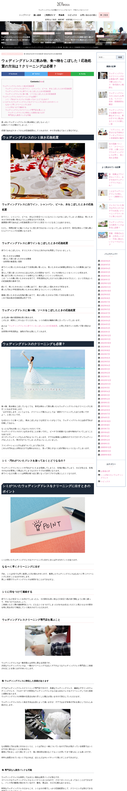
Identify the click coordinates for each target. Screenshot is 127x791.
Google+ (60, 74)
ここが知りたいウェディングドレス (12, 54)
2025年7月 (105, 302)
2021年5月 (105, 387)
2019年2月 (105, 399)
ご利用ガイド (49, 15)
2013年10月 (106, 421)
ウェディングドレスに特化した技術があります (26, 113)
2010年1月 (105, 443)
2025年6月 (105, 305)
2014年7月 (105, 414)
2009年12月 (106, 447)
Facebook (14, 74)
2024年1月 (105, 332)
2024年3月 (105, 324)
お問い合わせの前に (88, 15)
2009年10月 (106, 455)
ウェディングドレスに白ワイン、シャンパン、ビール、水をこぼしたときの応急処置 (38, 89)
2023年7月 (105, 354)
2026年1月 (105, 279)
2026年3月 (105, 272)
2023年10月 (106, 343)
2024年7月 (105, 313)
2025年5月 (105, 309)
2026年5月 (105, 264)
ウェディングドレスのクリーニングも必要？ (20, 97)
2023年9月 (105, 346)
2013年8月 (105, 425)
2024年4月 (105, 320)
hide (41, 82)
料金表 (61, 15)
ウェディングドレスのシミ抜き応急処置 (18, 86)
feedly (83, 74)
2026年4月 (105, 268)
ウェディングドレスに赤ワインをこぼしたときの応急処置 (28, 91)
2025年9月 (105, 294)
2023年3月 (105, 369)
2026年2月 (105, 276)
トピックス (72, 15)
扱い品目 (37, 15)
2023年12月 (106, 335)
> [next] (123, 33)
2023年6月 (105, 358)
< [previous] (4, 33)
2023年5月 (105, 361)
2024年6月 (105, 317)
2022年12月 (106, 380)
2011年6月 (105, 432)
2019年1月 (105, 402)
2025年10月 (106, 291)
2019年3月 (105, 395)
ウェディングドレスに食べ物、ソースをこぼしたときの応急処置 (30, 94)
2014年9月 (105, 410)
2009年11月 (106, 451)
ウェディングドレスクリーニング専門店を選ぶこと (25, 110)
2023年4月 (105, 365)
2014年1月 (105, 417)
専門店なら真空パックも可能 (19, 115)
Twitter (37, 74)
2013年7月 (105, 428)
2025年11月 (106, 287)
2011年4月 (105, 436)
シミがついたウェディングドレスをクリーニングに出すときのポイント (31, 102)
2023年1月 (105, 376)
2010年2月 (105, 440)
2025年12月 (106, 283)
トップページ (24, 15)
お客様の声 (105, 471)
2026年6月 (105, 261)
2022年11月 (106, 384)
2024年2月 (105, 328)
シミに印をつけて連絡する (15, 107)
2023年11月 (106, 339)
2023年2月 (105, 373)
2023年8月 (105, 350)
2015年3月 (105, 406)
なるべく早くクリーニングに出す (18, 105)
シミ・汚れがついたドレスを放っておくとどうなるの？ (27, 99)
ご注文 (105, 15)
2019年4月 (105, 391)
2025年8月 (105, 298)
